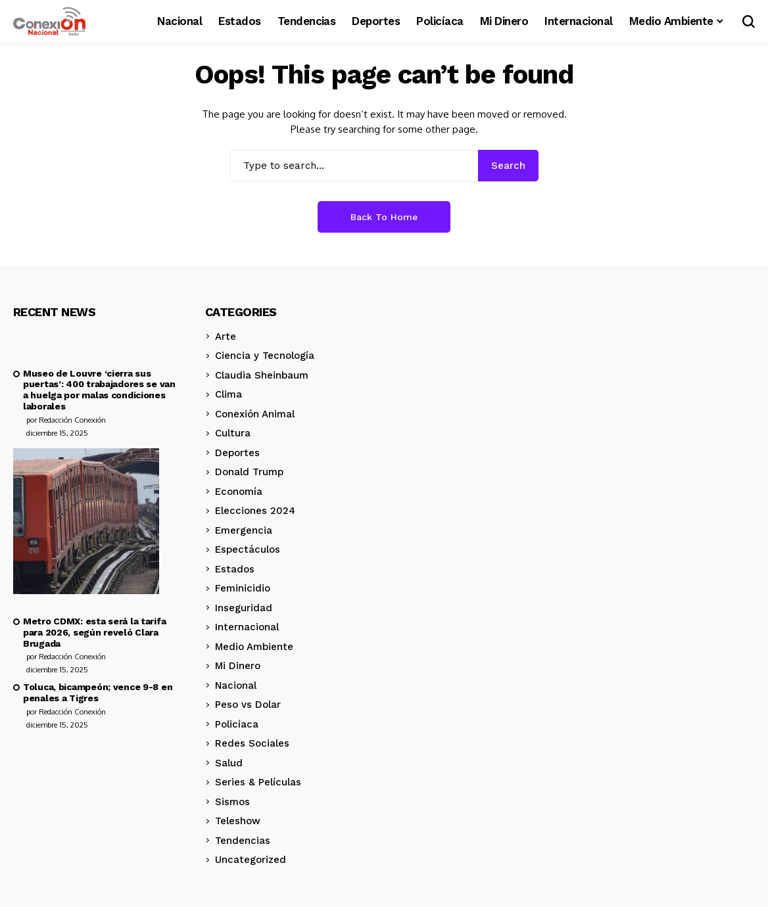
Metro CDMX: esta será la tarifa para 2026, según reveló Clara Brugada (94, 632)
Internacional (247, 627)
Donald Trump (249, 472)
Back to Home (384, 217)
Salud (229, 763)
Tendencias (242, 841)
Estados (234, 569)
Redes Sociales (252, 743)
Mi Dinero (237, 666)
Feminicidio (242, 588)
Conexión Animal (255, 414)
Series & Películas (258, 782)
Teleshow (237, 821)
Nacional (235, 685)
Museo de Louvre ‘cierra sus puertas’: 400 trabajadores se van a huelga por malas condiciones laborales (99, 389)
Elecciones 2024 (255, 511)
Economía (238, 492)
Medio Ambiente (254, 647)
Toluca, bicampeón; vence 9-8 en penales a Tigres (97, 692)
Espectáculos (247, 549)
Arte (225, 336)
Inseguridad (243, 608)
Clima (228, 394)
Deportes (237, 453)
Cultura (233, 433)
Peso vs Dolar (248, 704)
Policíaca (236, 724)
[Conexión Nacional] (49, 21)
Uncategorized (250, 860)
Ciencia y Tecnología (264, 355)
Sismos (232, 802)
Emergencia (243, 530)
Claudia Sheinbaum (261, 375)
